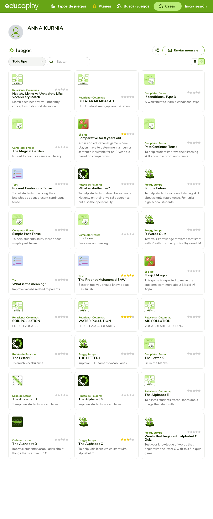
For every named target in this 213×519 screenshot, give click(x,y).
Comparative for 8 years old (99, 138)
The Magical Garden (28, 151)
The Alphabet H (24, 399)
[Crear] (168, 6)
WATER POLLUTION (94, 321)
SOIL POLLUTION (26, 321)
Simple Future (155, 188)
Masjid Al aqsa (156, 275)
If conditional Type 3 (160, 97)
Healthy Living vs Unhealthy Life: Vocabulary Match (37, 95)
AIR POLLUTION (158, 321)
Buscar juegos (132, 6)
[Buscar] (68, 61)
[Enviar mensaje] (183, 50)
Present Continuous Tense (32, 188)
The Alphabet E (157, 395)
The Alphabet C (90, 443)
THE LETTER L (89, 358)
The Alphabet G (90, 399)
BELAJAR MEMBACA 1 (96, 101)
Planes (101, 6)
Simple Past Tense (26, 234)
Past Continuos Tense (161, 146)
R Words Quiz (155, 234)
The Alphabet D (24, 443)
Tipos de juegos (68, 6)
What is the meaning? (29, 284)
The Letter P (21, 358)
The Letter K (154, 358)
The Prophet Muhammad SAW (102, 279)
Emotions (85, 238)
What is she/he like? (94, 188)
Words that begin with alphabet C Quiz (171, 438)
